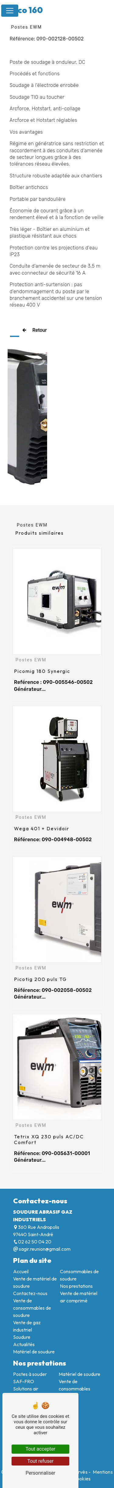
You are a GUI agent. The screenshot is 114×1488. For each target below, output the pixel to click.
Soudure (21, 1337)
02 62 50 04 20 (32, 1242)
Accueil (21, 1271)
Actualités (24, 1344)
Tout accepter (40, 1449)
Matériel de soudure (34, 1352)
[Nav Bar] (9, 11)
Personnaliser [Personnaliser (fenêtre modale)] (40, 1473)
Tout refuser (40, 1461)
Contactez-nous (30, 1293)
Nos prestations (76, 1286)
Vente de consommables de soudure (32, 1308)
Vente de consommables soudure (74, 1388)
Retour (33, 330)
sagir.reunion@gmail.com (42, 1249)
